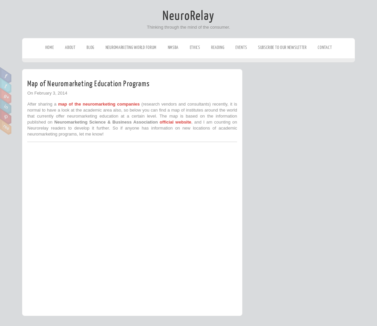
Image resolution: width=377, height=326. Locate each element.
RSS (6, 127)
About (70, 47)
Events (241, 47)
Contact (325, 47)
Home (49, 47)
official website (175, 122)
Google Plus (6, 96)
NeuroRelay (188, 16)
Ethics (195, 47)
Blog (90, 47)
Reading (217, 47)
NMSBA (173, 47)
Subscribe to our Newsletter (282, 47)
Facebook (6, 75)
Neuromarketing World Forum (131, 47)
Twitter (6, 85)
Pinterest (6, 116)
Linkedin (6, 106)
